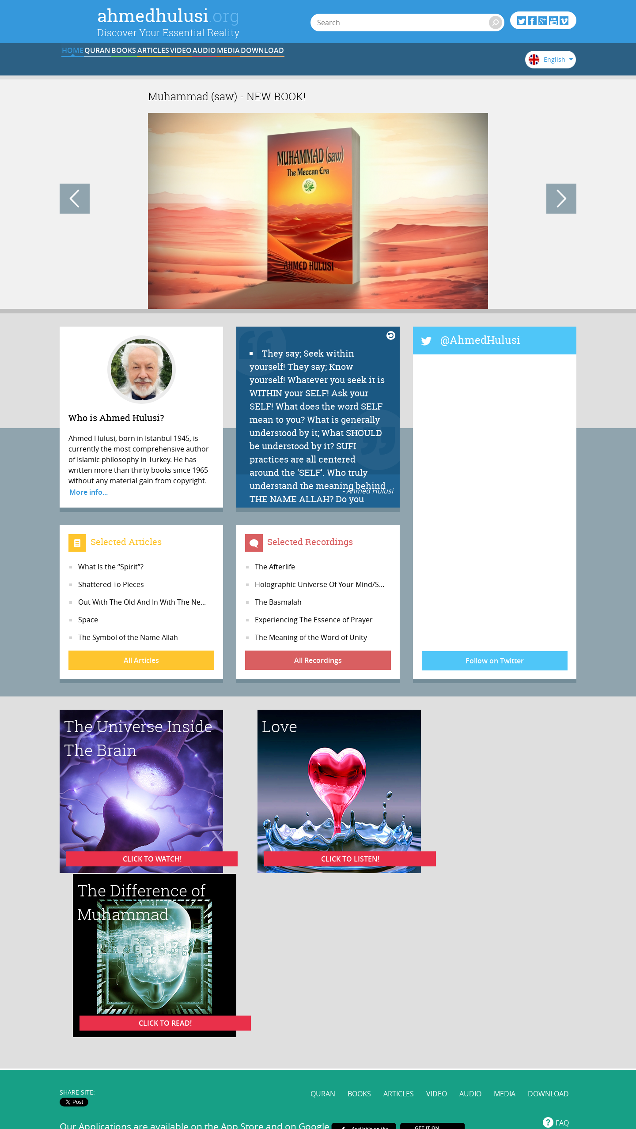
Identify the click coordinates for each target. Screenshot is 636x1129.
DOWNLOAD (469, 63)
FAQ (562, 940)
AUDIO (360, 63)
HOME (87, 63)
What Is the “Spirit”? (111, 567)
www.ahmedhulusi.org (212, 1009)
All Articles (141, 660)
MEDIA (414, 63)
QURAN (142, 63)
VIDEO (305, 63)
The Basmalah (278, 602)
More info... (88, 492)
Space (88, 620)
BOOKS (196, 63)
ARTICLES (251, 63)
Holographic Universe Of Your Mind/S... (319, 584)
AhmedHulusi (473, 1009)
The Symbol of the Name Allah (128, 637)
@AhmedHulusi (480, 340)
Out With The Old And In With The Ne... (142, 602)
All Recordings (318, 660)
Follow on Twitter (495, 661)
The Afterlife (275, 567)
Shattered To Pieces (111, 584)
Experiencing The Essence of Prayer (314, 620)
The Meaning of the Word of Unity (311, 637)
